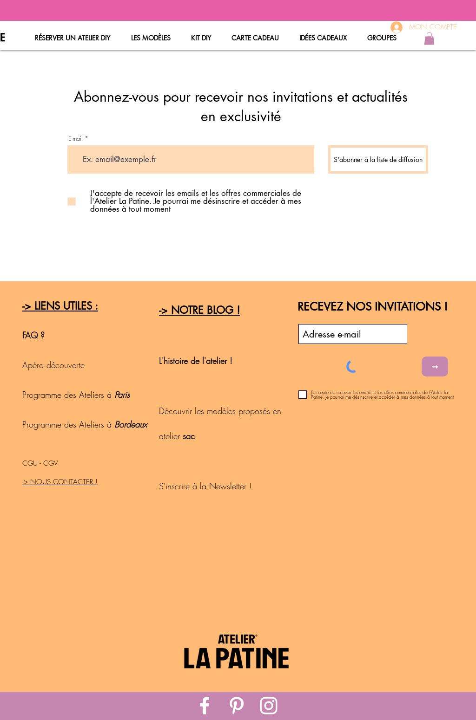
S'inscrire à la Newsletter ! (205, 486)
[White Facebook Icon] (204, 705)
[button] (429, 38)
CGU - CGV (40, 463)
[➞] (435, 366)
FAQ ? (33, 335)
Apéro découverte (54, 364)
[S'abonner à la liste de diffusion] (378, 159)
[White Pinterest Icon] (236, 705)
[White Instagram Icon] (268, 705)
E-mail (75, 139)
